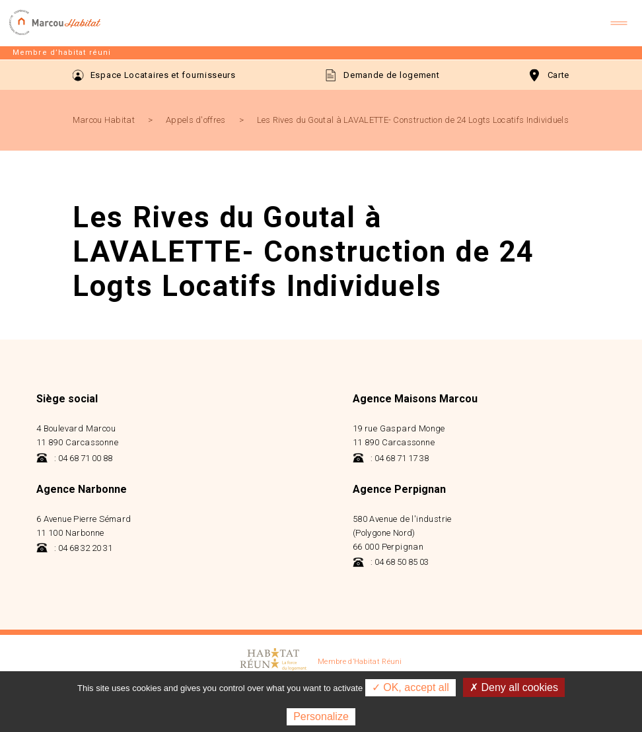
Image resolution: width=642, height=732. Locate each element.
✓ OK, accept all (410, 687)
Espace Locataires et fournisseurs (154, 75)
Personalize (321, 716)
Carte (550, 75)
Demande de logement (382, 75)
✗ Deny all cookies (514, 687)
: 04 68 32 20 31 (74, 548)
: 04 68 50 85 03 (391, 562)
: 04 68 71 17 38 (391, 458)
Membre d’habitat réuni (62, 52)
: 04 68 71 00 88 (74, 458)
